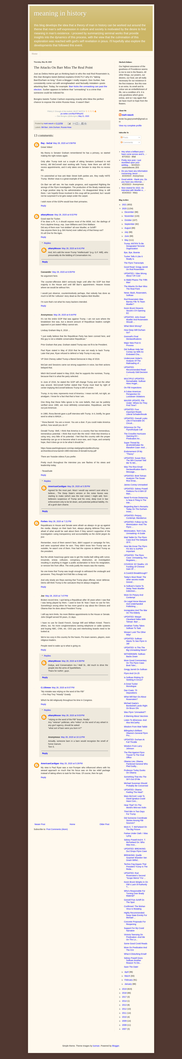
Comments (127, 142)
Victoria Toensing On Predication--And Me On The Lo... (134, 937)
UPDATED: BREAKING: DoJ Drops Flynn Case (135, 850)
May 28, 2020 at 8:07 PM (63, 687)
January (128, 984)
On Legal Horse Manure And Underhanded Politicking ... (135, 604)
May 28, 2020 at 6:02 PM (65, 214)
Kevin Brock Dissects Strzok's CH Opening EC (134, 310)
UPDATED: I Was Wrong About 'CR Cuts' (135, 274)
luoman (96, 1046)
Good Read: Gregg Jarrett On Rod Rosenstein (136, 268)
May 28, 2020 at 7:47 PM (56, 596)
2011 (124, 1013)
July (127, 232)
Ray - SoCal (46, 143)
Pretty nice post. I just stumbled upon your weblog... (131, 162)
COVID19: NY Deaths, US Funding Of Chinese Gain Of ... (136, 566)
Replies (47, 243)
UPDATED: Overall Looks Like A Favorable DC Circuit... (135, 421)
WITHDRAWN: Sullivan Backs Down (134, 655)
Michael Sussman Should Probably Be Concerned (136, 784)
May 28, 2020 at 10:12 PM (73, 737)
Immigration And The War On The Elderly (135, 611)
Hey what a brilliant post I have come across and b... (133, 152)
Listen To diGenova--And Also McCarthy (135, 721)
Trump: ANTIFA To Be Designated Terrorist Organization (134, 246)
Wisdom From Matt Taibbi (135, 726)
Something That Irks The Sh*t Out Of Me (135, 778)
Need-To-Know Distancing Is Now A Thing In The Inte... (136, 500)
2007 (124, 1029)
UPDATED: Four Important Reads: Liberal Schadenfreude (135, 412)
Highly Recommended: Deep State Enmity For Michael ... (135, 915)
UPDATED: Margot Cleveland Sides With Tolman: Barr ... (135, 619)
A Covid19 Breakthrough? (135, 573)
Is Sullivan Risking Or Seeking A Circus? (133, 678)
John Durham (54, 127)
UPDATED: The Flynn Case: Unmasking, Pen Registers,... (135, 557)
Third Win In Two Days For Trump (134, 812)
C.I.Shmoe (46, 687)
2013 (124, 1005)
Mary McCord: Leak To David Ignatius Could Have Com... (134, 798)
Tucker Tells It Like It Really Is (133, 257)
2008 (124, 1025)
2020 (124, 208)
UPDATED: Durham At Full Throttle (134, 740)
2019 (124, 989)
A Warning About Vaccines (136, 716)
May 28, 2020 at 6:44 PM (65, 315)
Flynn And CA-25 (131, 673)
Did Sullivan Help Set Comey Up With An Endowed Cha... (133, 351)
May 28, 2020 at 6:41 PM (73, 248)
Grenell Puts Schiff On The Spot (134, 901)
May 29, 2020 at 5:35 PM (78, 486)
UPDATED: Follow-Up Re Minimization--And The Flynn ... (135, 524)
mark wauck (128, 115)
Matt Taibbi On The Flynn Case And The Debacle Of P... (135, 539)
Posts (124, 137)
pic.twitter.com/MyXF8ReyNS (72, 114)
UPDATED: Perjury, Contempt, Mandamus (135, 516)
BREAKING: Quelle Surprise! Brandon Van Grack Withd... (135, 857)
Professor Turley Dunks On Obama (134, 771)
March (128, 976)
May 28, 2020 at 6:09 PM (63, 272)
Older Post (104, 824)
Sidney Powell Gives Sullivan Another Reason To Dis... (133, 960)
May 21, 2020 (83, 116)
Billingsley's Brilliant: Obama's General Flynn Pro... (136, 733)
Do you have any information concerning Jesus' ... (134, 172)
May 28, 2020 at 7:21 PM (60, 521)
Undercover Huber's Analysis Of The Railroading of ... (133, 360)
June (127, 236)
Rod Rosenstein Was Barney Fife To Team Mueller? (134, 301)
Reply (43, 206)
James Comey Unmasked (135, 485)
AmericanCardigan (57, 486)
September (130, 224)
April (127, 972)
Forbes (44, 521)
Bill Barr (45, 127)
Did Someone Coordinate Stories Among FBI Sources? (135, 820)
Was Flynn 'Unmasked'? (135, 712)
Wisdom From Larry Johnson (133, 747)
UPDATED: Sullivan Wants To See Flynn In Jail (135, 641)
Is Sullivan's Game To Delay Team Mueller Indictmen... (134, 588)
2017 (124, 997)
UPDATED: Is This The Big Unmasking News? (135, 648)
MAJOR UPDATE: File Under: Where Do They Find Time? (135, 403)
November (129, 216)
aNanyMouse (47, 214)
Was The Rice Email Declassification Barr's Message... (135, 469)
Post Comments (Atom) (57, 829)
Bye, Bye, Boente (132, 252)
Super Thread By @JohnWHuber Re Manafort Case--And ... (135, 445)
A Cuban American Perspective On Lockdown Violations (134, 394)
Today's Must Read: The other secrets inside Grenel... (135, 579)
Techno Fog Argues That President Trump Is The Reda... (135, 866)
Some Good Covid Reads (135, 943)
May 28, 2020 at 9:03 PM (73, 715)
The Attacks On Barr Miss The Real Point (135, 287)
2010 (124, 1017)
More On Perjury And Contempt (133, 596)
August (128, 228)
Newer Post (40, 824)
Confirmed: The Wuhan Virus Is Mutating (134, 907)
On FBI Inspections (132, 387)
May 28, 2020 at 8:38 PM (73, 661)
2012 (124, 1009)
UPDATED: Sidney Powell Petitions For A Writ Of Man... (136, 491)
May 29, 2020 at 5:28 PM (71, 763)
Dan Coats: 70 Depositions (130, 691)
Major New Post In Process (132, 344)
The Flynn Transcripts (134, 263)
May (127, 240)
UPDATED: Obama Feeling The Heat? (133, 790)
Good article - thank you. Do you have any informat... (134, 180)
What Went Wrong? (133, 326)
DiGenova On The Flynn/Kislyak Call (133, 428)
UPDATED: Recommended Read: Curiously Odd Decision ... (136, 371)
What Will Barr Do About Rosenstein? (135, 698)
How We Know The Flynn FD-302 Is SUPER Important (135, 548)
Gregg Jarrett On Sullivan (135, 669)
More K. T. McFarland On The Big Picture (135, 828)
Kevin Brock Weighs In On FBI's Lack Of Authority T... (136, 884)
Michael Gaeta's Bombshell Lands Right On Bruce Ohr (135, 705)
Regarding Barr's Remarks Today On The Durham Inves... (136, 509)
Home (35, 53)
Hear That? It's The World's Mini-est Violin (135, 806)
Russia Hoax (66, 127)
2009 (124, 1021)
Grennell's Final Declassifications (132, 337)
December (129, 212)
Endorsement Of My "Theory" (133, 452)
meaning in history (60, 13)
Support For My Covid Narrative (134, 929)
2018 (124, 993)
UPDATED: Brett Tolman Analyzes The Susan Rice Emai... (135, 478)
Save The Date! (131, 967)
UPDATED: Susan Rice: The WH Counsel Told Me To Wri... (135, 460)
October (128, 220)
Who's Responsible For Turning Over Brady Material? (134, 893)
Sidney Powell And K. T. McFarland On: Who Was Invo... (135, 842)
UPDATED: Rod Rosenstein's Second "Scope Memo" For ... (135, 875)
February (129, 980)
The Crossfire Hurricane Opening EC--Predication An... (135, 436)
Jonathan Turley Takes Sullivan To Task (134, 627)
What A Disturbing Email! (135, 954)
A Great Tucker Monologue (131, 685)
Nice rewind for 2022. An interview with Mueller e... (132, 189)
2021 (124, 204)
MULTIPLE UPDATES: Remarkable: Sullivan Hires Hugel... (134, 381)
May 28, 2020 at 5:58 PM (64, 143)
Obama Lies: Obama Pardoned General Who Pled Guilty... (136, 764)
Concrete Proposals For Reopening (135, 923)
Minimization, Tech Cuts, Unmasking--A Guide (135, 532)
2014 (124, 1001)
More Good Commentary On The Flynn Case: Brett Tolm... (135, 663)
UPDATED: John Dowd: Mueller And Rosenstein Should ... (136, 319)
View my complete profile (130, 125)
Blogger (115, 1046)
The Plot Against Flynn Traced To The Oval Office (134, 755)
